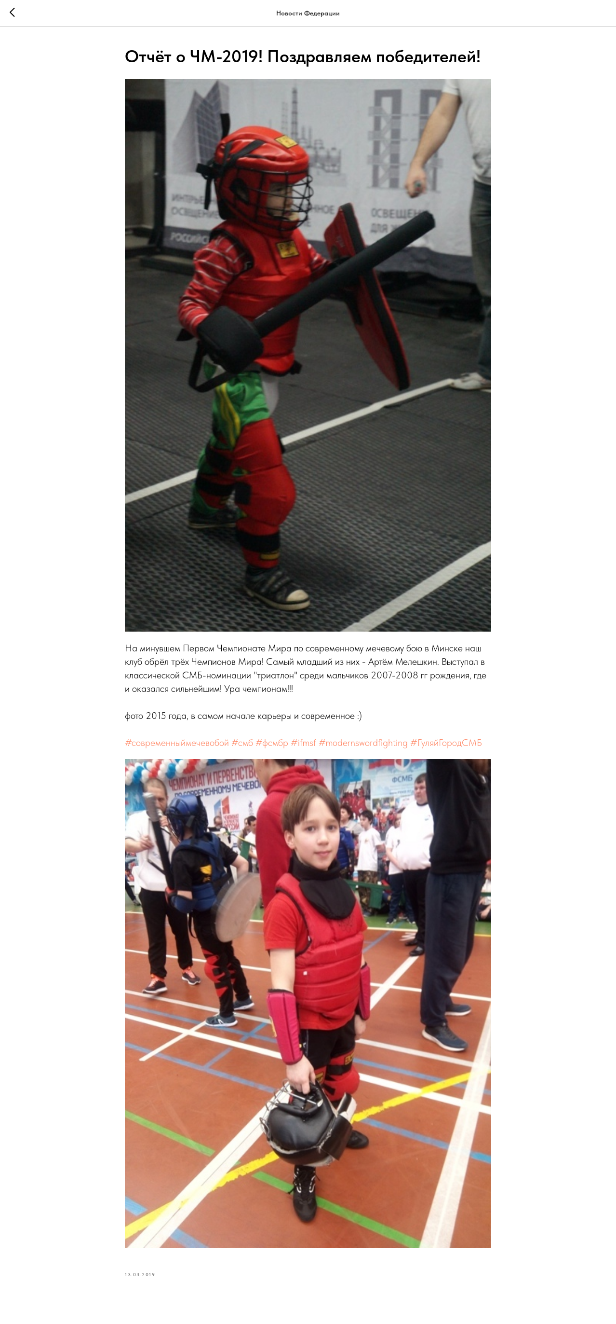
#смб (242, 742)
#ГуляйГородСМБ (446, 742)
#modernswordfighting (363, 742)
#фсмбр (271, 742)
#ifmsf (303, 742)
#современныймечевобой (177, 742)
